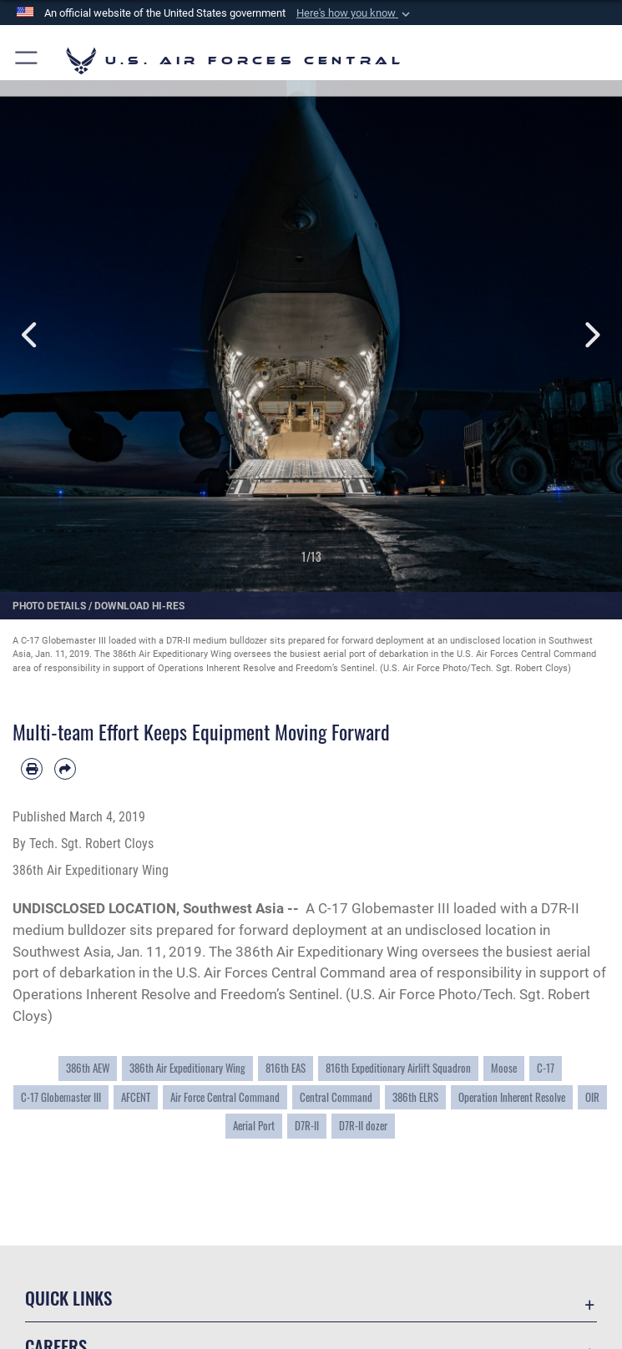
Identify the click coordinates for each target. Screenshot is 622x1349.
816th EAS (285, 1068)
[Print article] (32, 769)
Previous (31, 335)
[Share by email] (65, 769)
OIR (592, 1097)
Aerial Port (254, 1126)
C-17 (545, 1068)
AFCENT (135, 1097)
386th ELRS (415, 1097)
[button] (354, 13)
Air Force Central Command (225, 1097)
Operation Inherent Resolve (511, 1097)
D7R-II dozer (363, 1126)
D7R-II (307, 1126)
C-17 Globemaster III (61, 1097)
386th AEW (87, 1068)
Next (591, 335)
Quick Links (68, 1298)
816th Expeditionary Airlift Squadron (398, 1068)
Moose (504, 1068)
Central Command (336, 1097)
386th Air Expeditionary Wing (187, 1068)
